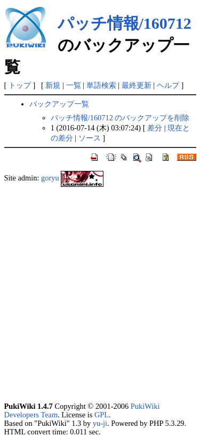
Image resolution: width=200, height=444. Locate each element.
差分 (154, 128)
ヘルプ (168, 85)
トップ (20, 85)
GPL (101, 414)
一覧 (73, 85)
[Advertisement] (100, 294)
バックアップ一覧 (59, 104)
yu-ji (100, 423)
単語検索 (101, 85)
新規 (52, 85)
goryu (50, 178)
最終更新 (136, 85)
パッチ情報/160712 (124, 23)
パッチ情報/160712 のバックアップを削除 (120, 117)
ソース (89, 138)
